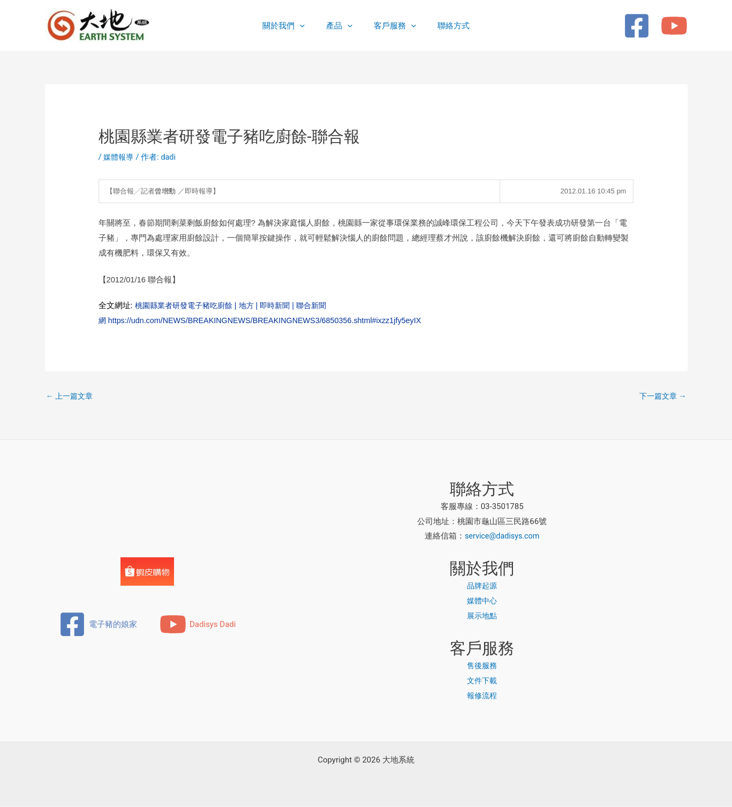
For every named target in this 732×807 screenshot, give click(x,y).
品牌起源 (482, 587)
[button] (308, 25)
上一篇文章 (71, 396)
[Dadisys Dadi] (198, 625)
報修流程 (482, 696)
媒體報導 (119, 157)
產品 (342, 25)
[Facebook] (636, 25)
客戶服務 (392, 25)
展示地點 (482, 617)
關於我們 (291, 25)
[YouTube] (674, 25)
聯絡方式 (445, 26)
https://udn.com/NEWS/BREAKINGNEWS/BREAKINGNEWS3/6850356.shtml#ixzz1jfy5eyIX (272, 320)
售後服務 (482, 666)
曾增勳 (165, 191)
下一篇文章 (661, 396)
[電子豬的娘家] (98, 625)
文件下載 (482, 681)
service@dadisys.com (502, 537)
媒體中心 (482, 602)
